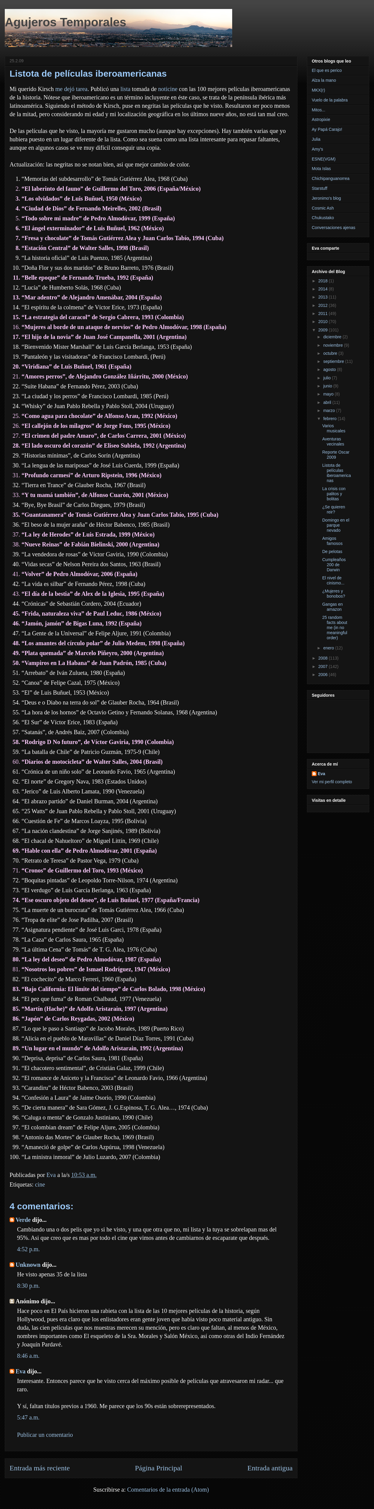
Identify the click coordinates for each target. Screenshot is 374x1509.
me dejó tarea (71, 89)
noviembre (333, 345)
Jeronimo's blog (326, 198)
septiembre (334, 361)
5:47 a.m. (28, 1417)
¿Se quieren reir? (333, 509)
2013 (323, 297)
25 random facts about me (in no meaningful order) (334, 627)
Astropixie (321, 119)
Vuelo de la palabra (330, 100)
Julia (316, 139)
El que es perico (327, 70)
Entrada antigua (270, 1468)
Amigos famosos (332, 541)
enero (329, 648)
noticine (167, 89)
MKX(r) (318, 90)
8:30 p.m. (28, 1285)
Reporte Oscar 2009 (335, 455)
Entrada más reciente (40, 1468)
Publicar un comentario (45, 1434)
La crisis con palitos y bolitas (334, 493)
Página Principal (158, 1468)
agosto (330, 369)
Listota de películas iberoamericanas (336, 473)
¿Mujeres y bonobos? (333, 594)
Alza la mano (324, 80)
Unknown (28, 1264)
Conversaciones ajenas (333, 227)
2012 (323, 305)
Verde (23, 1219)
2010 (323, 321)
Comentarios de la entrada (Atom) (168, 1489)
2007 (323, 666)
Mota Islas (321, 168)
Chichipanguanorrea (330, 178)
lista (125, 89)
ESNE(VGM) (323, 159)
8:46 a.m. (28, 1355)
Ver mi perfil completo (332, 781)
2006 (323, 674)
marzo (329, 410)
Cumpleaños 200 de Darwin (334, 564)
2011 (323, 313)
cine (40, 1184)
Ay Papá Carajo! (327, 129)
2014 (323, 289)
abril (327, 402)
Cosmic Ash (323, 208)
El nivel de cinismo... (333, 580)
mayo (329, 394)
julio (327, 377)
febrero (330, 418)
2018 (323, 280)
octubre (330, 353)
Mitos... (318, 109)
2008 (323, 658)
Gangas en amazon (332, 607)
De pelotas (332, 551)
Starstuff (319, 188)
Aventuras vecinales (333, 441)
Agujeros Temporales (65, 22)
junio (328, 386)
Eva (20, 1371)
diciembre (333, 336)
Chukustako (323, 217)
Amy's (317, 149)
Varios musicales (333, 428)
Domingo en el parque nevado (335, 525)
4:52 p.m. (28, 1249)
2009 (323, 330)
